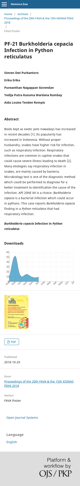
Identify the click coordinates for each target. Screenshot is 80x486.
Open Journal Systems (22, 418)
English (11, 442)
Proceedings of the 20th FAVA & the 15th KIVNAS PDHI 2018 (38, 20)
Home (8, 14)
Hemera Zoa (19, 4)
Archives (22, 14)
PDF (13, 342)
